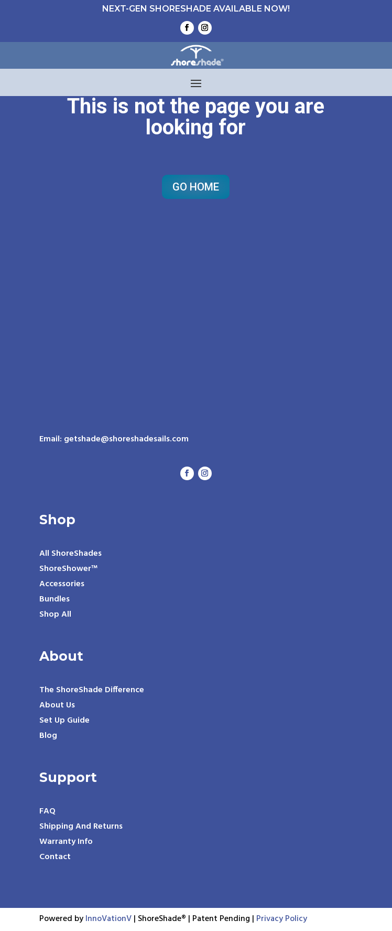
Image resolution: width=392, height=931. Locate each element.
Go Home (195, 187)
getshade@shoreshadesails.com (126, 439)
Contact (55, 857)
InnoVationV (109, 919)
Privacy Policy (281, 919)
